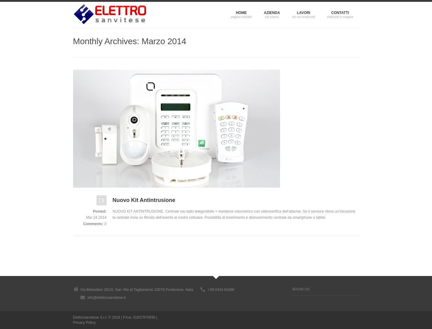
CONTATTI (340, 13)
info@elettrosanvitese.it (107, 297)
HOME (241, 13)
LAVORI (303, 13)
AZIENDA (272, 13)
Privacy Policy (84, 322)
